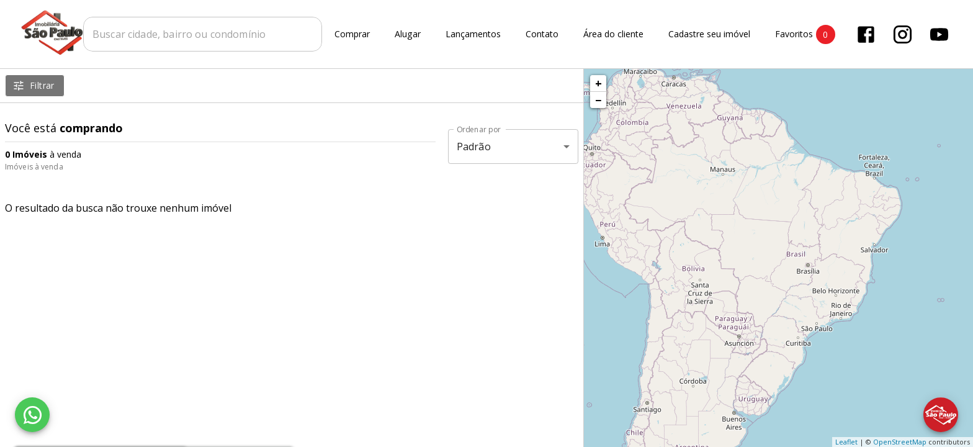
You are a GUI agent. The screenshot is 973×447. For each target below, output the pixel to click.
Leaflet (846, 441)
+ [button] (598, 83)
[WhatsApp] (32, 414)
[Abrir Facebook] (866, 34)
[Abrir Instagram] (902, 34)
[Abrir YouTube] (939, 34)
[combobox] (202, 34)
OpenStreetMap (899, 441)
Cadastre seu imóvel (709, 34)
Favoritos (805, 34)
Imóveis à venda (34, 166)
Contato (542, 34)
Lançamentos (473, 34)
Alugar (408, 34)
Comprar (352, 34)
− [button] (598, 100)
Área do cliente (613, 34)
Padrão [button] (474, 146)
